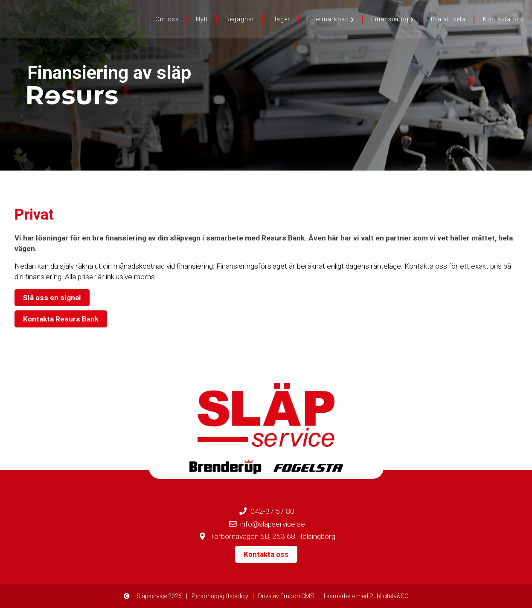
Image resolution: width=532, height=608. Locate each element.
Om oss (167, 19)
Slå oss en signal (52, 297)
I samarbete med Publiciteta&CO (366, 596)
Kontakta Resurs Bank (61, 319)
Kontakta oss (503, 19)
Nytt (202, 19)
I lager (280, 19)
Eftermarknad (330, 19)
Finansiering (392, 19)
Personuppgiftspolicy (220, 596)
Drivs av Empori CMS (286, 596)
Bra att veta (448, 19)
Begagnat (239, 19)
